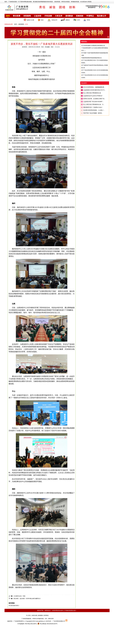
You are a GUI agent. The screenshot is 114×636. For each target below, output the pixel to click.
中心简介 (28, 615)
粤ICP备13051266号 (30, 623)
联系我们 (46, 615)
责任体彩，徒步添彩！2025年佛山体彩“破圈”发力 (27, 598)
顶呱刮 (65, 20)
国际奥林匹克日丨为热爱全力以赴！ (93, 107)
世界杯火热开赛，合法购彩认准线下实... (94, 98)
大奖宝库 (58, 16)
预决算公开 (101, 16)
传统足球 (52, 20)
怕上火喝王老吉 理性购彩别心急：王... (93, 104)
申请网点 (90, 16)
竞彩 (41, 20)
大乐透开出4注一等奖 (19, 596)
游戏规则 (40, 615)
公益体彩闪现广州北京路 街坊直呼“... (93, 101)
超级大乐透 (29, 20)
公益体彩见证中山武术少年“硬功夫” (93, 96)
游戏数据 (69, 16)
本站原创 (57, 47)
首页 (8, 16)
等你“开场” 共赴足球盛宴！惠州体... (93, 113)
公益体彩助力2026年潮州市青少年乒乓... (94, 90)
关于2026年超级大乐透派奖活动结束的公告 (93, 45)
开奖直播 (48, 16)
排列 (76, 20)
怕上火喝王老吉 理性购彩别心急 (92, 93)
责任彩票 (16, 16)
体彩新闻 (27, 16)
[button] (108, 37)
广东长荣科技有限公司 (59, 621)
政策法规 (34, 615)
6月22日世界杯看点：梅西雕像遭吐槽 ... (94, 87)
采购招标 (79, 16)
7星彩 (87, 20)
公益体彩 (37, 16)
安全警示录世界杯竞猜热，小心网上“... (94, 110)
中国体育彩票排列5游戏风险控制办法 (91, 58)
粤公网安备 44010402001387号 (47, 623)
